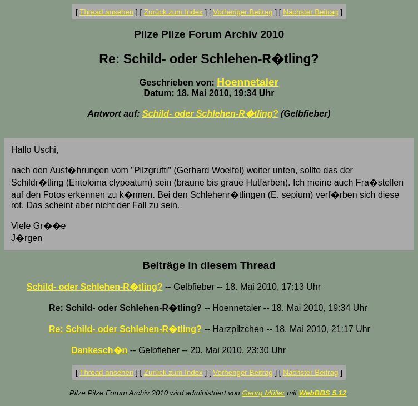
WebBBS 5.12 (323, 393)
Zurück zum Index (173, 12)
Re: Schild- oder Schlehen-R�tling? (125, 329)
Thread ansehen (106, 12)
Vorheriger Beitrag (242, 12)
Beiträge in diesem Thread (209, 265)
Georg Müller (263, 393)
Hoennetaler (247, 82)
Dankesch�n (99, 350)
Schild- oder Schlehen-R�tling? (210, 113)
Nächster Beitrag (310, 12)
